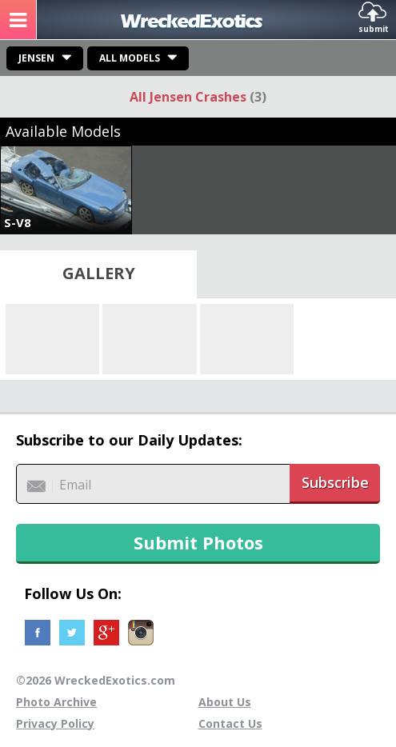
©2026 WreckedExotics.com (95, 680)
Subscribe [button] (335, 482)
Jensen (36, 58)
